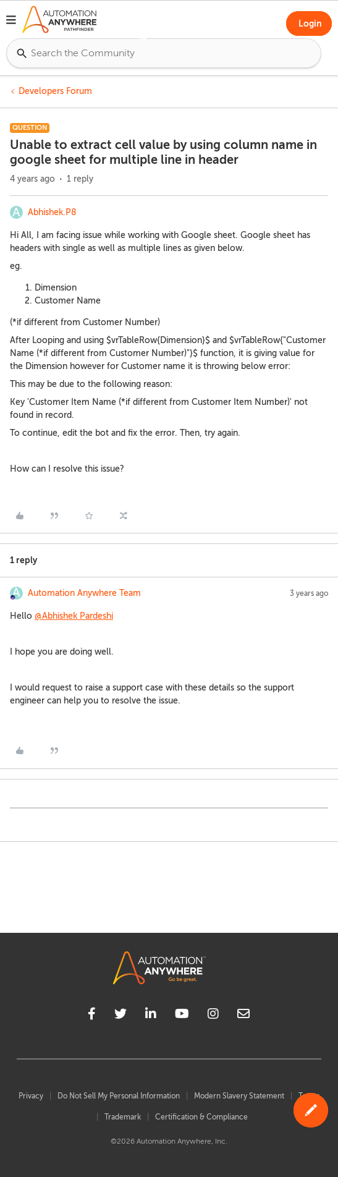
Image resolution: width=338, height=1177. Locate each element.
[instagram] (213, 1015)
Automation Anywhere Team (84, 593)
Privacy (31, 1096)
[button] (11, 21)
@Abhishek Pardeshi (74, 616)
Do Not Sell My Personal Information (118, 1096)
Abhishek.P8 (52, 212)
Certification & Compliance (201, 1117)
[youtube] (182, 1015)
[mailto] (243, 1015)
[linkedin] (150, 1015)
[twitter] (120, 1015)
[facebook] (92, 1015)
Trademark (122, 1117)
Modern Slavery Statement (239, 1096)
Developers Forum (55, 91)
